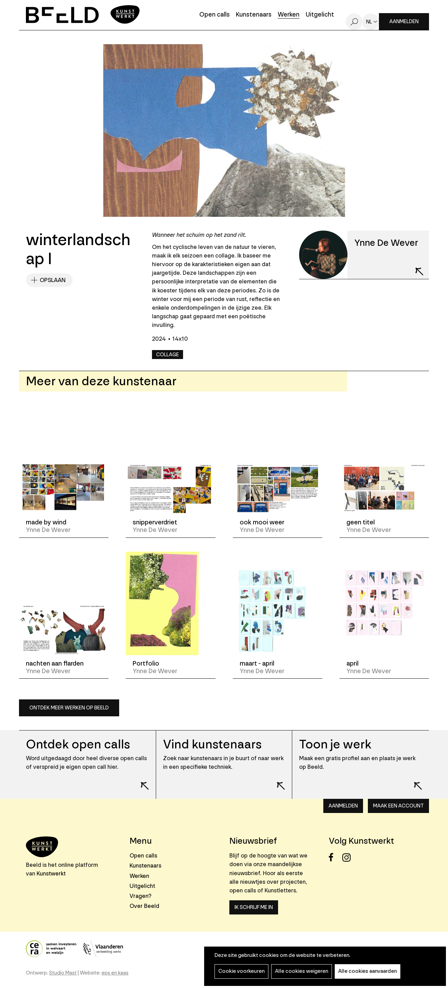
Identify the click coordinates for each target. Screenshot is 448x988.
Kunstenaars (253, 15)
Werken (288, 15)
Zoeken (354, 21)
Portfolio (146, 663)
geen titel (360, 522)
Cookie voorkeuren (241, 971)
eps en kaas (115, 973)
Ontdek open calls (78, 744)
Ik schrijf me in (254, 907)
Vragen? (140, 896)
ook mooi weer (262, 522)
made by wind (46, 522)
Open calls (214, 15)
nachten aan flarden (55, 663)
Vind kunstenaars (212, 744)
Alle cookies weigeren (301, 971)
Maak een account (398, 806)
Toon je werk (335, 744)
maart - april (257, 663)
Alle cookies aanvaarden (367, 971)
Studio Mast (63, 973)
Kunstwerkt (51, 873)
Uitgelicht (320, 15)
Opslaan (53, 280)
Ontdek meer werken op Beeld (69, 708)
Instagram (348, 857)
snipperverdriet (155, 522)
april (352, 663)
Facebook (335, 857)
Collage (167, 354)
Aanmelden (404, 21)
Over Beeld (144, 906)
